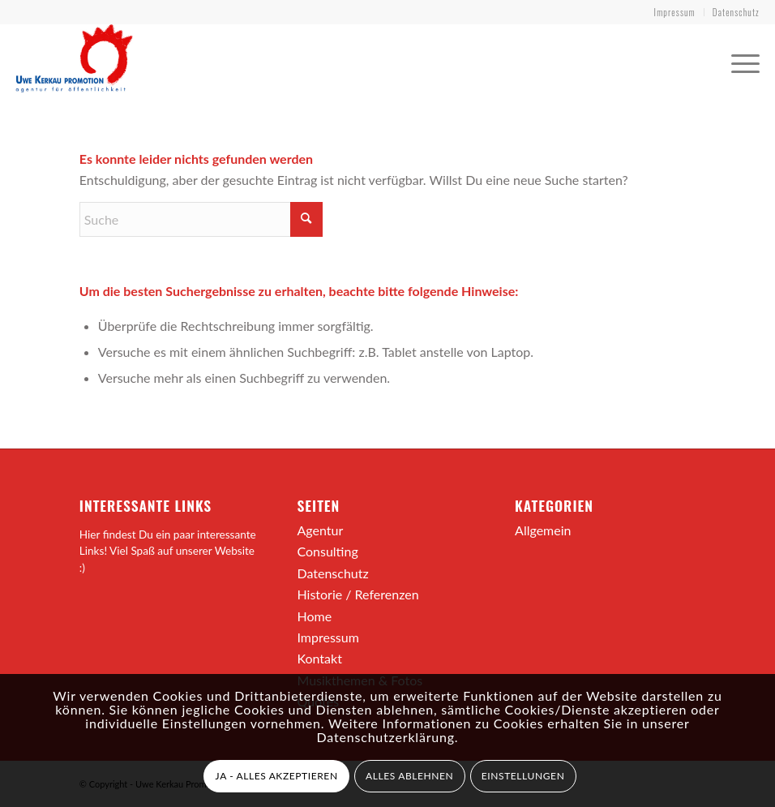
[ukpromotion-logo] (74, 60)
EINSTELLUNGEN (523, 776)
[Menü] (737, 60)
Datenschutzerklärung (386, 737)
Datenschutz (736, 12)
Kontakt (319, 658)
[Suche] (201, 219)
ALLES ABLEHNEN (409, 776)
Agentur (320, 530)
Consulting (327, 551)
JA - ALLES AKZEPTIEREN (277, 776)
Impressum (675, 12)
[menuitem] (675, 12)
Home (314, 616)
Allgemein (543, 530)
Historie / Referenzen (357, 594)
